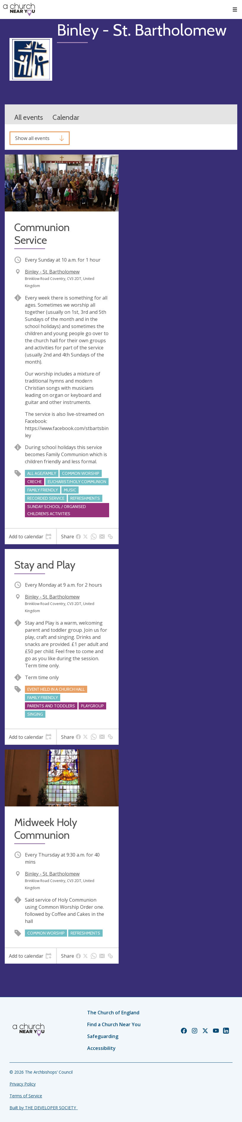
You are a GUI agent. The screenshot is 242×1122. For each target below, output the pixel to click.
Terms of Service (25, 1096)
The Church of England (113, 1012)
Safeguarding (102, 1036)
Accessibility (101, 1048)
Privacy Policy (22, 1084)
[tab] (30, 536)
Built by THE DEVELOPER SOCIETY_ (43, 1107)
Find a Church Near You (114, 1024)
